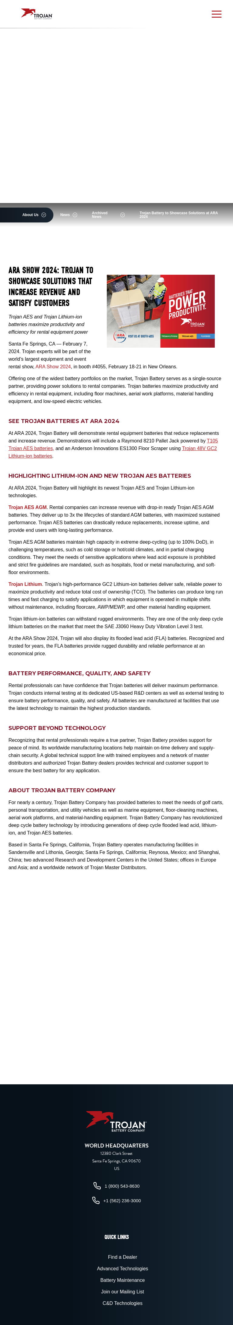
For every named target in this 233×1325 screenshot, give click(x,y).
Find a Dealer (122, 1257)
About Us (30, 215)
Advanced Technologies (122, 1268)
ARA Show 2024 (53, 366)
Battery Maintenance (122, 1280)
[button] (216, 14)
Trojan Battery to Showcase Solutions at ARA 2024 (179, 215)
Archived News (99, 215)
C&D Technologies (122, 1303)
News (65, 215)
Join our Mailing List (122, 1291)
